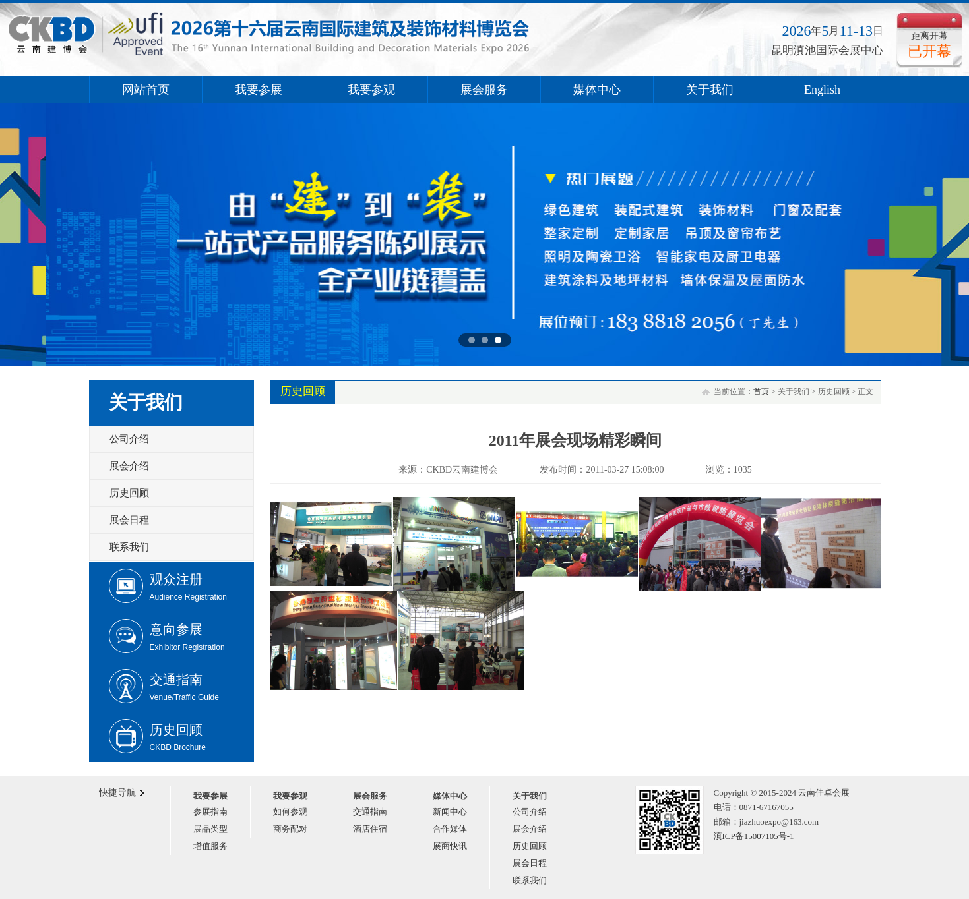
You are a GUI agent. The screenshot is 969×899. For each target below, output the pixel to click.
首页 (761, 391)
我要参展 (258, 89)
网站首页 (146, 89)
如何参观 (290, 812)
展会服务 (484, 89)
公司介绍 (129, 439)
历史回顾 (129, 493)
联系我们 (129, 547)
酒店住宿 (370, 829)
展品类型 (210, 829)
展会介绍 (129, 466)
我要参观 (371, 89)
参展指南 (210, 812)
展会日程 (129, 520)
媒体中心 (597, 89)
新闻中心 (450, 812)
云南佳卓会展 (824, 793)
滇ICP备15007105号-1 (754, 836)
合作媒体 (450, 829)
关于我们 (710, 89)
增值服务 (210, 846)
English (822, 89)
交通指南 (370, 812)
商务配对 (290, 829)
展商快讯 (450, 846)
